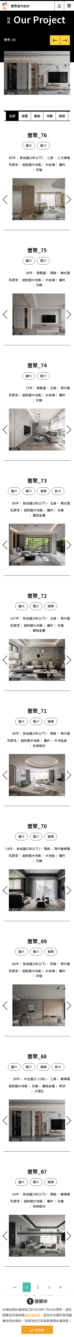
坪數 (49, 116)
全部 (12, 116)
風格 (37, 116)
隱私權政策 (32, 1315)
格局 (62, 116)
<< (14, 1287)
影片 (58, 491)
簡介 (43, 145)
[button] (55, 40)
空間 (25, 116)
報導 (43, 491)
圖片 (29, 145)
